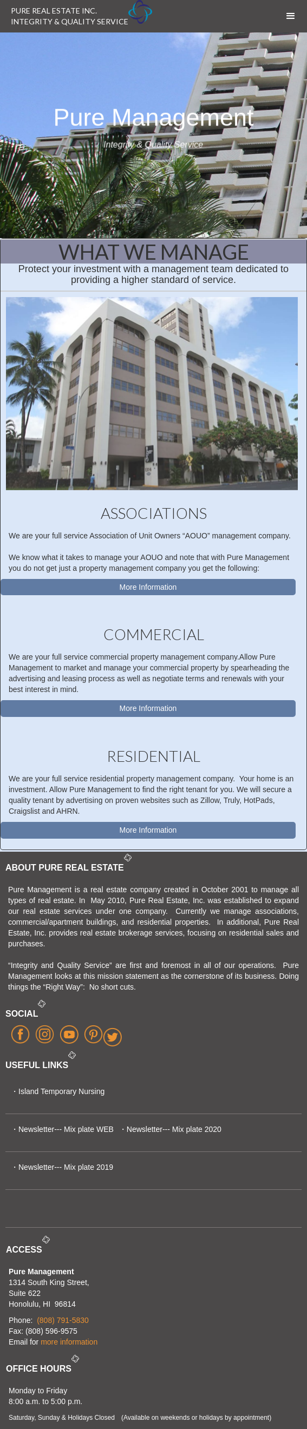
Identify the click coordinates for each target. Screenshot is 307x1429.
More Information (148, 587)
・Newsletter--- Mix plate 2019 (62, 1167)
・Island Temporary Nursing (57, 1091)
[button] (291, 16)
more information (69, 1342)
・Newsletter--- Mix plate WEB (62, 1129)
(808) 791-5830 (63, 1320)
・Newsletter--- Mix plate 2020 (170, 1129)
